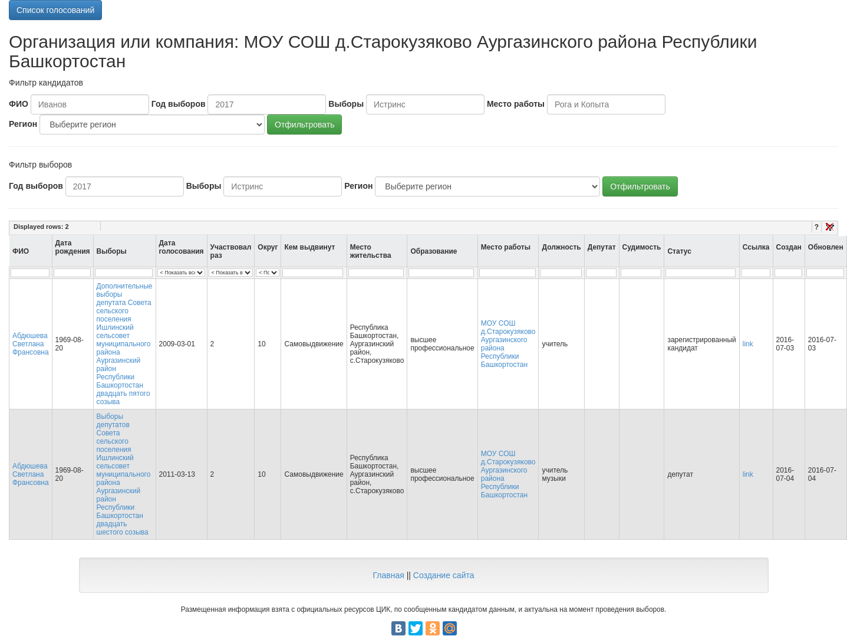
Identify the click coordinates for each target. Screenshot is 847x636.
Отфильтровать (304, 124)
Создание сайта (443, 575)
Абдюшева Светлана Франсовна (30, 344)
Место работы (516, 104)
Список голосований (55, 10)
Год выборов (178, 104)
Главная (388, 575)
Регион (23, 124)
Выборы (346, 104)
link (748, 344)
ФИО (18, 104)
